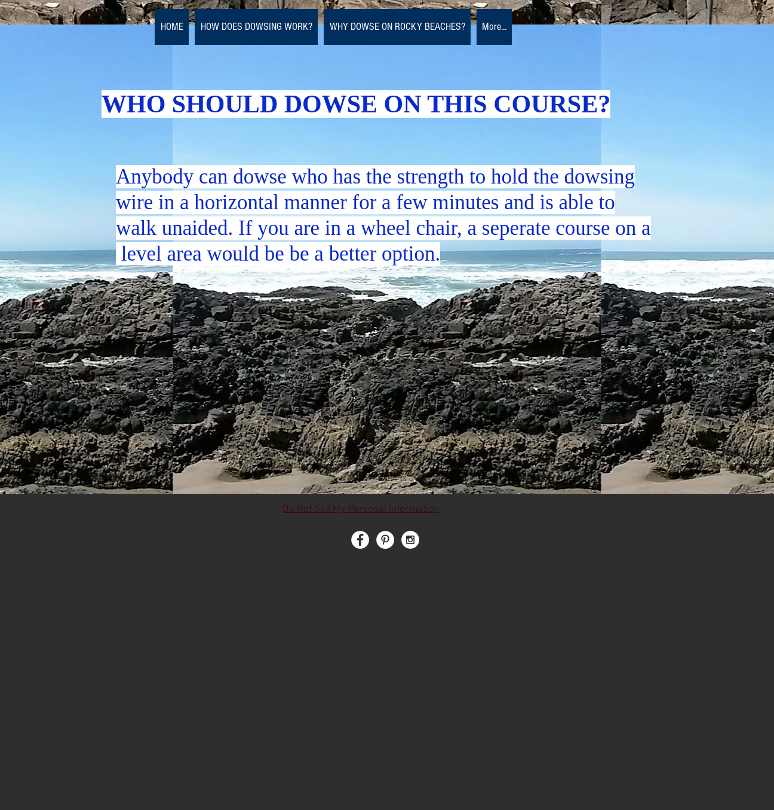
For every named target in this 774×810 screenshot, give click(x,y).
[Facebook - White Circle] (360, 540)
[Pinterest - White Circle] (385, 540)
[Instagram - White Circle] (410, 540)
